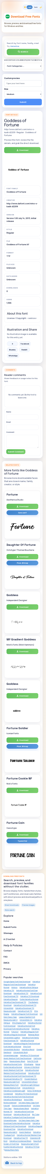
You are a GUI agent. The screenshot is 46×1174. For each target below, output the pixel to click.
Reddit (24, 350)
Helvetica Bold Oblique (29, 987)
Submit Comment (16, 452)
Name (8, 412)
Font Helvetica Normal (12, 1046)
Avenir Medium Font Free (13, 1070)
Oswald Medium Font (12, 1088)
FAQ (5, 956)
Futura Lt (14, 1032)
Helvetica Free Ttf (21, 1138)
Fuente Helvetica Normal (13, 1147)
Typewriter (22, 841)
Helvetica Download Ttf (24, 1008)
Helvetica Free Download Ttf (15, 1002)
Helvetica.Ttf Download (29, 1055)
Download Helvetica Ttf (13, 1079)
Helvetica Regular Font (29, 1032)
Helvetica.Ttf (9, 990)
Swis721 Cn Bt (32, 1061)
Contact (8, 950)
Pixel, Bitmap (22, 563)
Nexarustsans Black (21, 1108)
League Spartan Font (27, 1017)
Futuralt (7, 1105)
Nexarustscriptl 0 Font (30, 1144)
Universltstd (8, 1008)
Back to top (13, 1163)
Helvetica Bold (34, 1073)
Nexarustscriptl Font (12, 1082)
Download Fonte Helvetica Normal (17, 1123)
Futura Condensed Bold (21, 1105)
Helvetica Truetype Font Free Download (19, 1117)
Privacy (7, 969)
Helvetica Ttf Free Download (26, 1094)
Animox (14, 987)
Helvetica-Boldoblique (13, 1099)
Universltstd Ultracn (30, 1082)
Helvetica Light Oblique (30, 1085)
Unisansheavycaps (11, 1055)
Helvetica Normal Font (26, 1026)
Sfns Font (27, 1046)
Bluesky (12, 350)
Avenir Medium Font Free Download (17, 1058)
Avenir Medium (25, 1132)
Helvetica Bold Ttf (21, 993)
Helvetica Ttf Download (29, 996)
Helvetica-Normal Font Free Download (19, 1097)
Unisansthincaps (10, 1120)
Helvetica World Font (22, 1114)
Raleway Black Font (11, 1085)
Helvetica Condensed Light (14, 1091)
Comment (10, 432)
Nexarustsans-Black (17, 1061)
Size (6, 89)
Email (8, 422)
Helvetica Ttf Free (32, 1147)
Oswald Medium (30, 1079)
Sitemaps (8, 933)
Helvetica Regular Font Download (24, 1014)
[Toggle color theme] (32, 7)
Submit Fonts (10, 927)
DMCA (6, 962)
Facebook (25, 344)
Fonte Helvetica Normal (29, 999)
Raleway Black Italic (11, 1150)
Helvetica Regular (11, 999)
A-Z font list (9, 939)
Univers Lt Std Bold (31, 1067)
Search (23, 52)
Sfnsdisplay (28, 1064)
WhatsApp (13, 355)
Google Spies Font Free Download (17, 981)
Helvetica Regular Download (15, 1034)
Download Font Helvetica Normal (16, 1029)
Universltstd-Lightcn (12, 1038)
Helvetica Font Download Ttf (25, 1005)
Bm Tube (35, 1114)
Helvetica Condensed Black (20, 1141)
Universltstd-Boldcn (12, 1049)
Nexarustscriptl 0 (10, 1132)
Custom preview (12, 78)
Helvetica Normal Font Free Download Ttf (20, 1076)
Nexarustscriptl (10, 1011)
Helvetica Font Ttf (25, 1011)
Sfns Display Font (19, 1023)
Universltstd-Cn (26, 1020)
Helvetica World (28, 1049)
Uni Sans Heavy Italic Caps (29, 1120)
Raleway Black (33, 1034)
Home (6, 921)
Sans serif (22, 513)
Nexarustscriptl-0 (11, 1020)
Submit (23, 102)
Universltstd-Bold (20, 1052)
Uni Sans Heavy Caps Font (29, 1102)
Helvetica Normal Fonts (13, 1064)
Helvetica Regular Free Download (27, 1043)
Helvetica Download (25, 1129)
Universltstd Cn (28, 1088)
